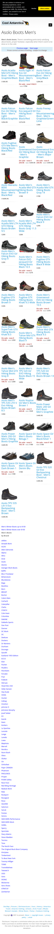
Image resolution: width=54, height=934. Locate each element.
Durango (4, 649)
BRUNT (4, 592)
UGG (3, 873)
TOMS (3, 864)
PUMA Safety (6, 780)
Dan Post (4, 625)
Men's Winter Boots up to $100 (13, 526)
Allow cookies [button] (44, 8)
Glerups (4, 683)
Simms (4, 816)
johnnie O (5, 707)
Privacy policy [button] (13, 14)
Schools (28, 909)
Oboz (3, 755)
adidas (4, 540)
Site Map (6, 907)
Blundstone (5, 580)
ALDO (3, 546)
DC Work (4, 631)
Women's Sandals (11, 911)
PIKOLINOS (5, 773)
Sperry (4, 828)
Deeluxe (4, 637)
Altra (3, 556)
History (39, 907)
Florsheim (5, 671)
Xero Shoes (5, 885)
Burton (4, 595)
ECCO (3, 659)
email (30, 917)
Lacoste (4, 731)
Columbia (5, 616)
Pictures (14, 907)
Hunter (4, 698)
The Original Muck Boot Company (14, 849)
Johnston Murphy (8, 710)
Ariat (3, 559)
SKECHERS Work (7, 822)
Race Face (5, 783)
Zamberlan (5, 892)
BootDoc (4, 586)
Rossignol (5, 798)
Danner (4, 628)
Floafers (4, 668)
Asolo (3, 562)
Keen (3, 722)
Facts (33, 907)
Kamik (3, 719)
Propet (4, 777)
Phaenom (5, 770)
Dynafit (4, 652)
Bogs (3, 583)
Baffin (3, 571)
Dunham (4, 646)
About (27, 915)
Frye (3, 677)
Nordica (4, 749)
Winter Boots (23, 911)
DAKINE (4, 619)
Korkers (4, 725)
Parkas (32, 911)
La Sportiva (5, 728)
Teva (3, 843)
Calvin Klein (5, 598)
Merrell (4, 746)
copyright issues (37, 915)
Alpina (3, 553)
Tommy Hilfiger (7, 861)
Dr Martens (5, 643)
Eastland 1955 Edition (9, 655)
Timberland (5, 855)
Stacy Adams (6, 834)
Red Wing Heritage (8, 786)
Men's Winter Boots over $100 (13, 529)
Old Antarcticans (24, 907)
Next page (34, 48)
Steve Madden (7, 837)
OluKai (4, 758)
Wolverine (5, 882)
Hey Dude (5, 692)
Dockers (4, 640)
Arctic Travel (37, 909)
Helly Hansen (6, 689)
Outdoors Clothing (42, 911)
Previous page (22, 48)
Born (3, 589)
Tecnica (4, 840)
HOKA (3, 695)
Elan (3, 662)
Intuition (4, 704)
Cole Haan (5, 613)
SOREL (3, 825)
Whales (45, 909)
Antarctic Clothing (18, 909)
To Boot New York (8, 858)
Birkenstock (6, 577)
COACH (4, 610)
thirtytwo (5, 852)
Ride (3, 792)
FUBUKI (4, 680)
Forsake (4, 674)
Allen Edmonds (7, 550)
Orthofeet (5, 764)
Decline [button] (33, 8)
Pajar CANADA (7, 767)
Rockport (5, 795)
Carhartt (4, 601)
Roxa (3, 801)
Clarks (3, 607)
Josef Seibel (5, 713)
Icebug (4, 701)
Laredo (4, 737)
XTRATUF (4, 888)
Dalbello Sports (7, 622)
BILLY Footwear (7, 574)
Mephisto (5, 743)
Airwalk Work (6, 543)
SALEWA (4, 804)
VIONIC (4, 879)
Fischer (4, 664)
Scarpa (4, 813)
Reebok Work (6, 789)
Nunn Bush (5, 752)
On (2, 761)
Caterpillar (5, 604)
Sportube (5, 831)
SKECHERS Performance (10, 819)
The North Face (7, 846)
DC (2, 634)
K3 (2, 716)
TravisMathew (6, 867)
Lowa (3, 740)
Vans (3, 876)
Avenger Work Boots (9, 568)
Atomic (4, 565)
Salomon (4, 807)
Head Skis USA (7, 686)
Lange (3, 734)
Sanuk (3, 810)
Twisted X (5, 870)
